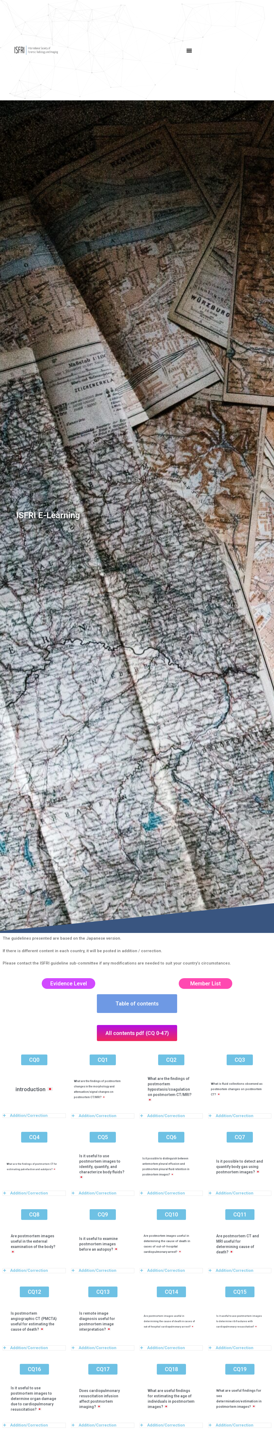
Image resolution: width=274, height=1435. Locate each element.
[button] (189, 50)
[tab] (34, 1173)
